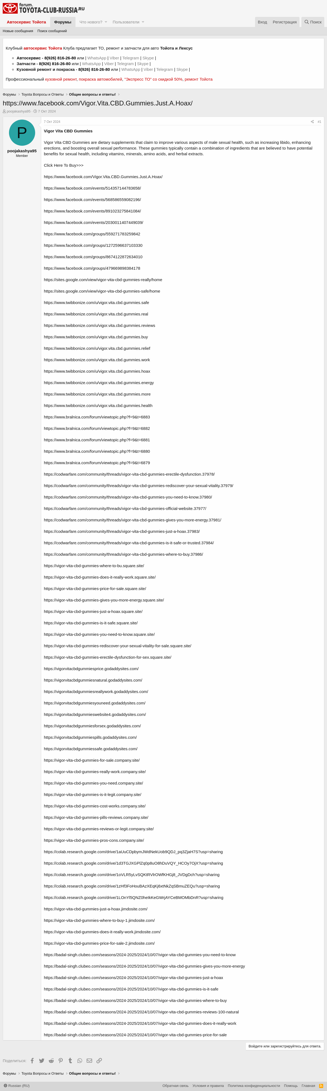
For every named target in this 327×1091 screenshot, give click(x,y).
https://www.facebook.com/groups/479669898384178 (92, 268)
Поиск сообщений (52, 31)
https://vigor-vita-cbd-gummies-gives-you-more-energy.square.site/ (104, 600)
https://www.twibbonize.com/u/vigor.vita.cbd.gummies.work (97, 359)
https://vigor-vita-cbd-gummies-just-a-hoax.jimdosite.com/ (95, 909)
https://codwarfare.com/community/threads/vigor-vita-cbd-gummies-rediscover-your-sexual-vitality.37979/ (138, 485)
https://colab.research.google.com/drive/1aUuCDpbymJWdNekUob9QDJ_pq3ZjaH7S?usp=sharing (133, 851)
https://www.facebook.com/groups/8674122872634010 (93, 256)
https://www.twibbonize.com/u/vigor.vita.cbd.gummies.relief (97, 348)
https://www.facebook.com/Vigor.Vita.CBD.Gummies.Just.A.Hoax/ (103, 176)
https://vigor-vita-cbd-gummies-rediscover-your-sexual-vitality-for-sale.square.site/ (117, 645)
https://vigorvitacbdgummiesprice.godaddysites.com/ (91, 668)
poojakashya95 (19, 111)
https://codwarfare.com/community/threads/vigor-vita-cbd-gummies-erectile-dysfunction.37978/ (129, 474)
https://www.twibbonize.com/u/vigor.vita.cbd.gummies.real (96, 314)
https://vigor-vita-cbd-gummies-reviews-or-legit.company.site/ (99, 828)
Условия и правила (208, 1086)
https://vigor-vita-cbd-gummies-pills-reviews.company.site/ (96, 817)
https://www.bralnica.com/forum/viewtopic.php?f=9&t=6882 (97, 428)
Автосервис (29, 58)
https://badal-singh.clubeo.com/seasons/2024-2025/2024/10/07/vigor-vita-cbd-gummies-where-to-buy (135, 1000)
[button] (105, 22)
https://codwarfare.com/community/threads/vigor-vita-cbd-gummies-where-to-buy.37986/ (123, 554)
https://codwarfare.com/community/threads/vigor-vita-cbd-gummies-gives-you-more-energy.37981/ (132, 520)
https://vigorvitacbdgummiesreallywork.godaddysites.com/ (96, 691)
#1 (319, 122)
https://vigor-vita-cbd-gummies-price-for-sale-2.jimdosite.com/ (99, 943)
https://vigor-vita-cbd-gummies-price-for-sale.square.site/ (95, 588)
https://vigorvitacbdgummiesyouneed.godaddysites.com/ (95, 703)
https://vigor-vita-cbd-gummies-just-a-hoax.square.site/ (93, 611)
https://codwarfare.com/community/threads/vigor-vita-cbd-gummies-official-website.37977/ (125, 508)
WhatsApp (97, 58)
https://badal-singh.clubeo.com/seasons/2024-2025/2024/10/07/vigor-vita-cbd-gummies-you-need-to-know (140, 954)
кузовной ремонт (61, 79)
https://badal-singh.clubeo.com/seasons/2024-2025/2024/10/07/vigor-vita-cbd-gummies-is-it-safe (131, 989)
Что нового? (91, 22)
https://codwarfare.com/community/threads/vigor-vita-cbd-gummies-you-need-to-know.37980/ (128, 497)
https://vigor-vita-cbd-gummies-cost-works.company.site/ (95, 806)
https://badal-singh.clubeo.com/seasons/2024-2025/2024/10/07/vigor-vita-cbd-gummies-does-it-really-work (140, 1023)
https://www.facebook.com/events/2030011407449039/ (93, 222)
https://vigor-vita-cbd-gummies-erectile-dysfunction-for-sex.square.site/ (107, 657)
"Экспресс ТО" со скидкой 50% (153, 79)
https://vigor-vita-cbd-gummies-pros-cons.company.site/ (94, 840)
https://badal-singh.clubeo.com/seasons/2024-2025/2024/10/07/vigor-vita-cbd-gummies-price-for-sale (135, 1034)
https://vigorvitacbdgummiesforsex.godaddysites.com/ (92, 726)
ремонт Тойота (199, 79)
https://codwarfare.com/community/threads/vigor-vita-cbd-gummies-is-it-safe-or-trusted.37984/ (129, 542)
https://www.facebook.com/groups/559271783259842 (92, 234)
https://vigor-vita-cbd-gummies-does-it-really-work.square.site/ (100, 577)
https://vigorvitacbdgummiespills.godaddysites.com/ (90, 737)
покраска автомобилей (100, 79)
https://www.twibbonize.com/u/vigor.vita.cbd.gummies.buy (96, 337)
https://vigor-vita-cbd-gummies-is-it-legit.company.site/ (92, 794)
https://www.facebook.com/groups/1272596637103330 (93, 245)
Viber (114, 58)
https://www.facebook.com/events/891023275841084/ (92, 211)
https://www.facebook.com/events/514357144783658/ (92, 188)
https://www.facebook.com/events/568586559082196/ (92, 199)
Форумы (62, 22)
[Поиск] (312, 22)
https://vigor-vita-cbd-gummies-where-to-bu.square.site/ (94, 565)
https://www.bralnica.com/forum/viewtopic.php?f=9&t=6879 (97, 462)
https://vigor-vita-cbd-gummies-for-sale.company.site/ (92, 760)
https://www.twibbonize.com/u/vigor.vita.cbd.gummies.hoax (97, 371)
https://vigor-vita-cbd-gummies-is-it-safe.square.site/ (91, 623)
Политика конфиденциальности (254, 1086)
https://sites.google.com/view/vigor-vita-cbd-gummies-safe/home (102, 291)
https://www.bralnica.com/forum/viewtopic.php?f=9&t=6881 (97, 439)
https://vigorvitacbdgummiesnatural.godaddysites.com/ (93, 680)
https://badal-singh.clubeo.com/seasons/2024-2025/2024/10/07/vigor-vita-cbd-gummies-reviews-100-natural (141, 1012)
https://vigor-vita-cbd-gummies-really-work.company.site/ (95, 771)
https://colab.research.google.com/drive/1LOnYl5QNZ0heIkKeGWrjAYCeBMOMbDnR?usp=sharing (133, 897)
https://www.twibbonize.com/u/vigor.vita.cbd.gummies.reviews (99, 325)
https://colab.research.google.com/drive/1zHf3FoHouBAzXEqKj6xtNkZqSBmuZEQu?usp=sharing (132, 886)
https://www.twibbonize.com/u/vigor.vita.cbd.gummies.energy (99, 382)
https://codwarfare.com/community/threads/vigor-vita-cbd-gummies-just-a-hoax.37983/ (122, 531)
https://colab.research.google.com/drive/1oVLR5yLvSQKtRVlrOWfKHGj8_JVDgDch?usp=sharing (132, 874)
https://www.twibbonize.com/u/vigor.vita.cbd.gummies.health (98, 405)
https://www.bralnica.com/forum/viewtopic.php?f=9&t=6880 (97, 451)
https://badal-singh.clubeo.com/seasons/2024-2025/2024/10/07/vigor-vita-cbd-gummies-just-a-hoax (133, 977)
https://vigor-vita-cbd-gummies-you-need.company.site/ (93, 783)
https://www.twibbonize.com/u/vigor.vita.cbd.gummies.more (97, 394)
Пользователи (126, 22)
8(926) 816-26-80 (60, 58)
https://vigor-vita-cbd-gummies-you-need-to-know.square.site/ (99, 634)
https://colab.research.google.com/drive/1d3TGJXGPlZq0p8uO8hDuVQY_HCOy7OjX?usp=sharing (133, 863)
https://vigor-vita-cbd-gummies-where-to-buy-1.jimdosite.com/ (99, 920)
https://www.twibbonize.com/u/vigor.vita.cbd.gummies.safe (96, 302)
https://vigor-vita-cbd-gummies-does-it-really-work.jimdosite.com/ (102, 931)
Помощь (291, 1086)
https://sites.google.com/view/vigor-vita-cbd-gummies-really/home (103, 279)
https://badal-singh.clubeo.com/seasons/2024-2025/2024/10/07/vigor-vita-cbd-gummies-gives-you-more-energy (144, 966)
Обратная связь (175, 1086)
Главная (308, 1086)
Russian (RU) (17, 1086)
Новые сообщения (18, 31)
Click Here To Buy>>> (63, 165)
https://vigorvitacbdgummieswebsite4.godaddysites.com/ (95, 714)
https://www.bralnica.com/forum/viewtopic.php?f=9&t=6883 (97, 417)
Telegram (131, 58)
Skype (149, 58)
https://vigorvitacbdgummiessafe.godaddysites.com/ (91, 748)
